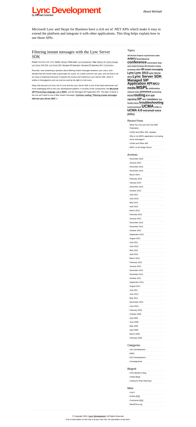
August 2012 (135, 238)
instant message (112, 62)
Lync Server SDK (55, 65)
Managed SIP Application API (91, 65)
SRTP (144, 99)
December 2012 (136, 222)
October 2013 (135, 191)
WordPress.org (136, 404)
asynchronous (149, 55)
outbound (131, 92)
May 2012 (134, 250)
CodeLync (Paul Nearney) (140, 381)
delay (160, 63)
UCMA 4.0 (134, 110)
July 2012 (134, 242)
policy (137, 92)
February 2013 (136, 214)
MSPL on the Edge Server (141, 147)
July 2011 (134, 290)
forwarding (131, 69)
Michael (64, 62)
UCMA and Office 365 (139, 143)
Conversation (152, 63)
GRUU (138, 69)
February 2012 (136, 262)
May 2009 (134, 326)
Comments (136, 400)
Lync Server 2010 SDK (40, 65)
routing (139, 95)
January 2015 (135, 163)
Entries (135, 396)
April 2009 (134, 330)
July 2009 (134, 318)
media (131, 87)
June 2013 (134, 198)
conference (137, 62)
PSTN (130, 95)
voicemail (148, 110)
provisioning (156, 92)
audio (157, 55)
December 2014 (136, 167)
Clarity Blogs (135, 377)
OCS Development (137, 357)
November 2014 (136, 171)
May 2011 (134, 298)
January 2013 (135, 218)
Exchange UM (141, 66)
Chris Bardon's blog (138, 373)
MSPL (142, 87)
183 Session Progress (135, 55)
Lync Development (66, 10)
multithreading (154, 88)
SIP (139, 99)
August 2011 (135, 286)
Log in (132, 392)
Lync (130, 72)
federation (151, 66)
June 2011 (134, 294)
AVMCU (131, 58)
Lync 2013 (141, 72)
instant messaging (153, 69)
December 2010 (136, 302)
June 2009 (134, 322)
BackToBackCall (143, 59)
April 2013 (134, 206)
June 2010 (134, 306)
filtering (99, 62)
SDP (152, 95)
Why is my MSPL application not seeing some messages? (146, 137)
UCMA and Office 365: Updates (143, 132)
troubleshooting (151, 102)
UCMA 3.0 (157, 107)
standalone (152, 99)
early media (131, 66)
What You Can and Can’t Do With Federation (144, 126)
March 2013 (135, 210)
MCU (156, 83)
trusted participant (134, 107)
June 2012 (134, 246)
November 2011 (136, 274)
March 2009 (135, 334)
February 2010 (136, 310)
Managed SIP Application (71, 65)
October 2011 (135, 278)
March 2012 (135, 258)
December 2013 (136, 187)
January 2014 (135, 183)
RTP (148, 95)
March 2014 (135, 175)
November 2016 (136, 159)
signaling (131, 99)
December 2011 (136, 270)
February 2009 (136, 338)
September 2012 (137, 234)
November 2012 (136, 226)
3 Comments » (109, 65)
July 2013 (134, 195)
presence (145, 91)
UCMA (148, 106)
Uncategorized (136, 361)
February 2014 (136, 179)
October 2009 (135, 314)
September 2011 (137, 282)
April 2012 (134, 254)
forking (158, 66)
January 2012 (135, 266)
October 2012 (135, 230)
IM (104, 62)
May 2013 (134, 202)
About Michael (152, 11)
